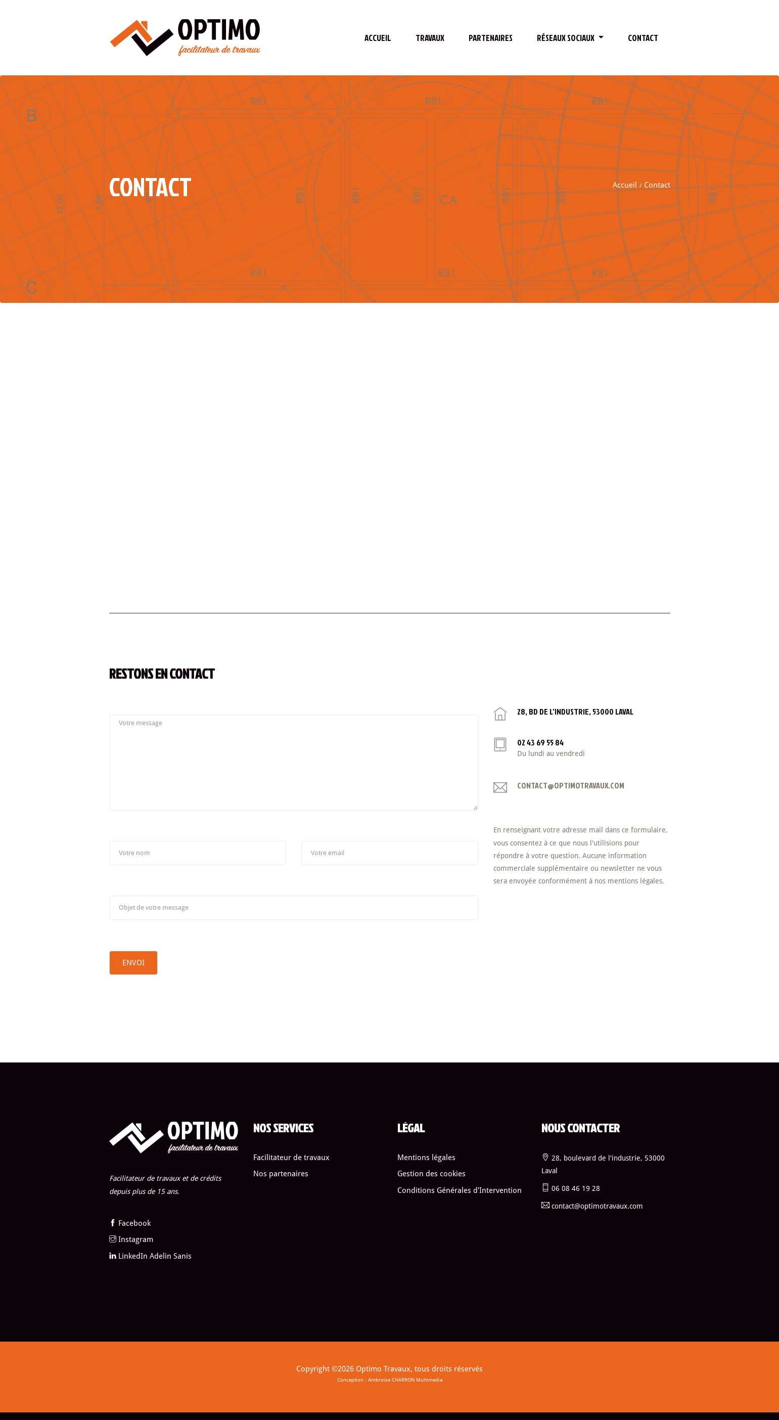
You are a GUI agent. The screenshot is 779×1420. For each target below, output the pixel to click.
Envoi (133, 962)
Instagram (135, 1239)
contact (643, 37)
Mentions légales (426, 1157)
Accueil (377, 37)
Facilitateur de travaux (291, 1157)
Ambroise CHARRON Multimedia (405, 1380)
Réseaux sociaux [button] (566, 37)
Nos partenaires (280, 1173)
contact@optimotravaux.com (570, 785)
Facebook (134, 1223)
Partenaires (491, 37)
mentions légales (635, 881)
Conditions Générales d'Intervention (459, 1190)
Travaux (430, 37)
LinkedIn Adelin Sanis (155, 1256)
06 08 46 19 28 (576, 1188)
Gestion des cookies (431, 1173)
